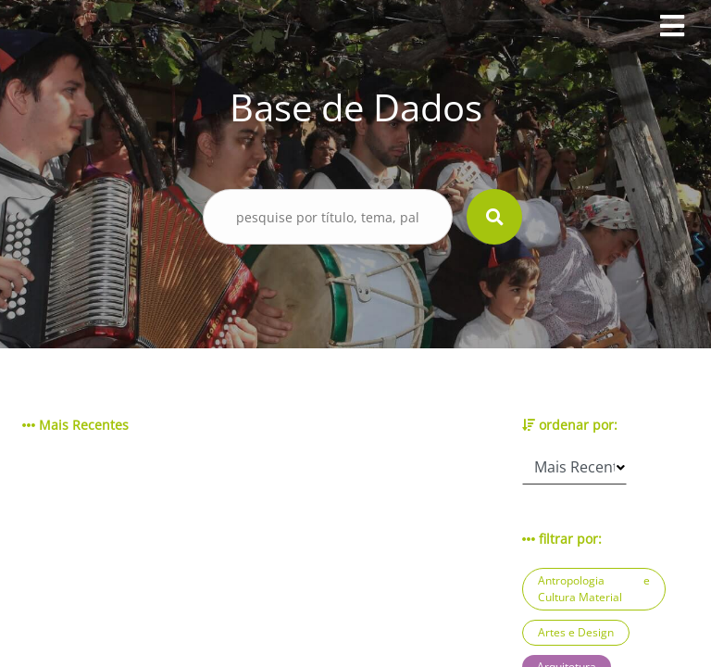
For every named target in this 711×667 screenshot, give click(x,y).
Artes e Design (576, 632)
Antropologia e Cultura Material (594, 589)
